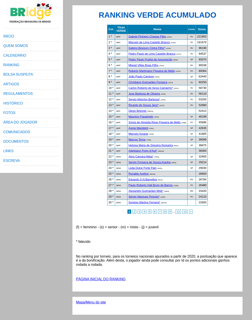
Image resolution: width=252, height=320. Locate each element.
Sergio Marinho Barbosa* (144, 99)
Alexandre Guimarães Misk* (146, 191)
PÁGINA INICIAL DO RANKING (100, 279)
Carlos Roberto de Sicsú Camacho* (151, 88)
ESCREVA (11, 161)
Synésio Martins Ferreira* (144, 202)
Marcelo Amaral (138, 133)
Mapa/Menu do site (91, 302)
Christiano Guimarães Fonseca (148, 82)
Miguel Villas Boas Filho (143, 65)
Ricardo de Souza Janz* (144, 105)
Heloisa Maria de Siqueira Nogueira (151, 145)
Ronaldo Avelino (139, 173)
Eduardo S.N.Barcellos (143, 179)
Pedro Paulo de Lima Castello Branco (152, 53)
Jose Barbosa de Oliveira (144, 93)
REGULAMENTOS (18, 93)
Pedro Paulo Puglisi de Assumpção (150, 59)
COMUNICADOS (16, 132)
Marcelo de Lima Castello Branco (149, 42)
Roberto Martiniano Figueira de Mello (152, 71)
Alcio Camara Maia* (141, 156)
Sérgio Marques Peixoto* (144, 196)
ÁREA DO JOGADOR (20, 122)
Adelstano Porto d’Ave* (143, 150)
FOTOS (9, 113)
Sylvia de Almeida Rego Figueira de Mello (155, 122)
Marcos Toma (137, 139)
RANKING (11, 65)
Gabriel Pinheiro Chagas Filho (147, 36)
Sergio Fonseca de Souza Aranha (150, 162)
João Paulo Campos (141, 76)
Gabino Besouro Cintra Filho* (147, 48)
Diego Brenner (138, 110)
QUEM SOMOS (15, 46)
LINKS (8, 151)
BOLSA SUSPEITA (18, 74)
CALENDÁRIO (14, 55)
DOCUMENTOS (16, 141)
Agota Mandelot (138, 128)
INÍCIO (8, 36)
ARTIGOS (11, 84)
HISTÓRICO (13, 103)
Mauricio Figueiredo (141, 116)
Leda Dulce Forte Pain (142, 168)
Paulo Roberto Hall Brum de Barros (151, 185)
